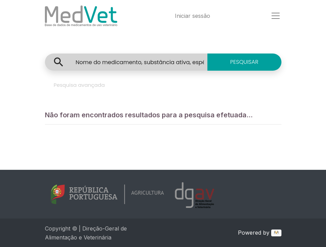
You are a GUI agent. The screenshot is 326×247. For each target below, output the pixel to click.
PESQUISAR (244, 62)
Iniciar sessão (192, 15)
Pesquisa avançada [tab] (79, 85)
